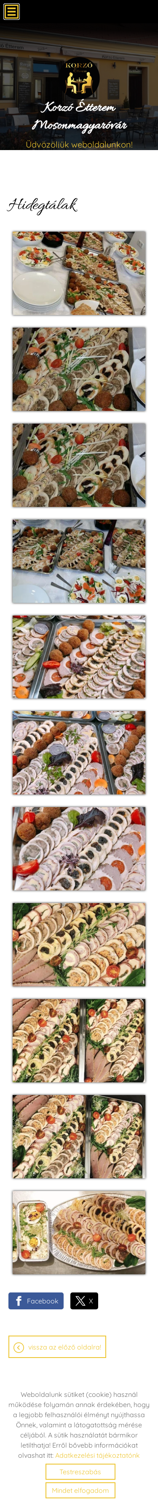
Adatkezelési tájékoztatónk (97, 1455)
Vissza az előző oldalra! (64, 1347)
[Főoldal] (79, 78)
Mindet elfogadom (80, 1490)
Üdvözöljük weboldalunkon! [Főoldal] (79, 124)
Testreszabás (80, 1471)
